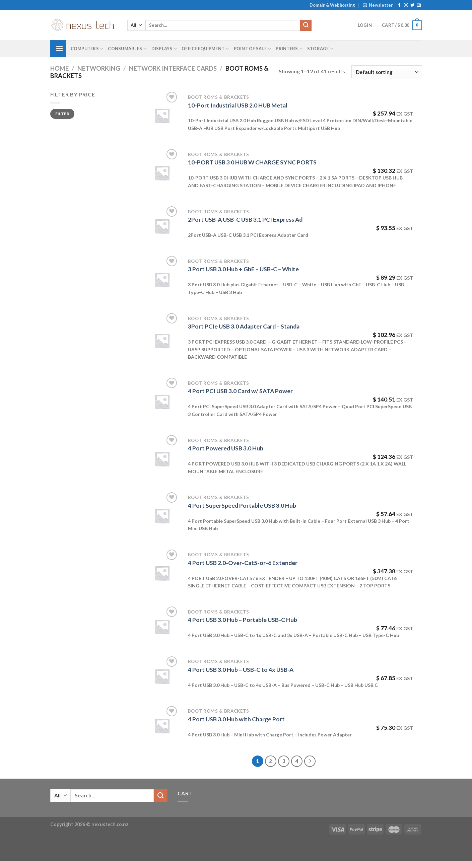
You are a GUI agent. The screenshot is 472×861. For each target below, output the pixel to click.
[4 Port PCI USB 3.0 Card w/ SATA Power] (162, 401)
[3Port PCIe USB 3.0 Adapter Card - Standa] (162, 340)
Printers (289, 49)
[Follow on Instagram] (406, 5)
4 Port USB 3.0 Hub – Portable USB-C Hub (242, 619)
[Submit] (306, 25)
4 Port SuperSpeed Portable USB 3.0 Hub (242, 505)
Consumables (127, 49)
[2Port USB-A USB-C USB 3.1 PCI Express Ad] (162, 226)
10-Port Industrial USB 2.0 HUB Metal (237, 105)
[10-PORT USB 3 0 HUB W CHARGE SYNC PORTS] (162, 173)
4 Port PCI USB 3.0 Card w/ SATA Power (240, 390)
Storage (320, 49)
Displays (164, 49)
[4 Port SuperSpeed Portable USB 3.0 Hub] (162, 516)
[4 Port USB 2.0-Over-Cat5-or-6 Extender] (162, 573)
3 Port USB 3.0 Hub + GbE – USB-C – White (243, 269)
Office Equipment (205, 49)
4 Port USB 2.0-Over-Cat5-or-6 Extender (242, 562)
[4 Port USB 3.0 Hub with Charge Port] (162, 726)
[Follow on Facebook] (399, 5)
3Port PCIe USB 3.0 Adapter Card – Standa (243, 326)
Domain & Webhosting (332, 5)
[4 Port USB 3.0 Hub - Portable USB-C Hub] (162, 626)
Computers (87, 49)
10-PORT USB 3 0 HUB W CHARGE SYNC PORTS (252, 162)
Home (59, 68)
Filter (62, 113)
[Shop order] (386, 71)
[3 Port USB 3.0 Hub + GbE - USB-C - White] (162, 280)
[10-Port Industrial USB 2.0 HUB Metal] (162, 115)
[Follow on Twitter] (412, 5)
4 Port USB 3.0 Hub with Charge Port (236, 719)
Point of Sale (252, 49)
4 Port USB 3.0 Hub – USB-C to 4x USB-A (240, 669)
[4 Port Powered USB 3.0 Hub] (162, 459)
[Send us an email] (419, 5)
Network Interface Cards (173, 68)
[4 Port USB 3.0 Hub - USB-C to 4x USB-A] (162, 676)
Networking (98, 68)
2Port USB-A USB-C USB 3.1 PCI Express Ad (245, 219)
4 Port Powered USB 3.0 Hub (225, 448)
